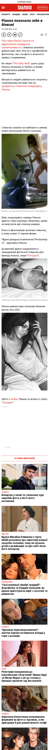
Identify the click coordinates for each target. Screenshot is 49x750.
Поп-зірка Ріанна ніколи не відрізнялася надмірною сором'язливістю (18, 44)
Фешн (25, 14)
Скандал (16, 14)
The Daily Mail (21, 63)
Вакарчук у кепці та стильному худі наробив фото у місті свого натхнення (23, 498)
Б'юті (32, 14)
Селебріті (5, 14)
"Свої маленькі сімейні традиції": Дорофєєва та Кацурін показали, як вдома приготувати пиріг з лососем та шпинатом (24, 589)
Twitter (14, 399)
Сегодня (33, 255)
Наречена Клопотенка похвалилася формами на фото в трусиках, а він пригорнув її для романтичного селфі (24, 719)
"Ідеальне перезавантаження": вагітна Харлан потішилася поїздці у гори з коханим (23, 632)
